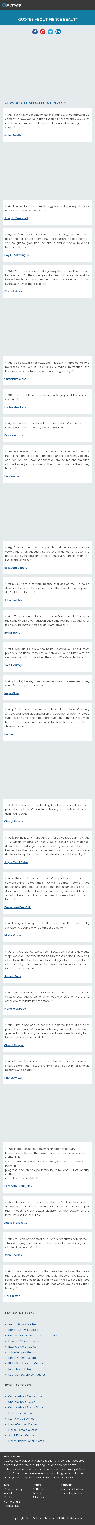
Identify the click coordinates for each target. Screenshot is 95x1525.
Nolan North (12, 135)
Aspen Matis (12, 976)
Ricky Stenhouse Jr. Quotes (26, 1363)
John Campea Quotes (22, 1352)
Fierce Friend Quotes (22, 1413)
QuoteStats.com (45, 1518)
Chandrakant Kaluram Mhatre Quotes (32, 1335)
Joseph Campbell (16, 218)
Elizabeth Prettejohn (18, 1186)
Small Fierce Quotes (21, 1435)
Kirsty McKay (13, 935)
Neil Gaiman (12, 1295)
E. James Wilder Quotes (23, 1341)
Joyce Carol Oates (16, 862)
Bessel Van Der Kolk (17, 907)
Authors (38, 1489)
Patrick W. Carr (14, 1077)
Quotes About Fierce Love (25, 1396)
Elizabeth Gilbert (15, 567)
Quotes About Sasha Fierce (26, 1407)
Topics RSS (11, 1505)
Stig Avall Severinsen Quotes (27, 1374)
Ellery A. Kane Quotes (22, 1346)
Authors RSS (12, 1501)
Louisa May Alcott (15, 407)
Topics (37, 1493)
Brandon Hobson (15, 435)
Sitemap (38, 1497)
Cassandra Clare (15, 378)
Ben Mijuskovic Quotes (23, 1329)
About (8, 1493)
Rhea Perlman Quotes (22, 1357)
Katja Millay (11, 693)
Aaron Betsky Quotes (22, 1324)
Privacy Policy (13, 1489)
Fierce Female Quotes (22, 1429)
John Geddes (13, 600)
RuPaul (9, 734)
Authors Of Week (72, 1489)
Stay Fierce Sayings (21, 1418)
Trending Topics (72, 1493)
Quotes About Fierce (21, 1401)
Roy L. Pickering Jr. (16, 255)
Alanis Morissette (15, 1222)
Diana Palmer (13, 291)
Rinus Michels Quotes (22, 1369)
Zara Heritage (13, 665)
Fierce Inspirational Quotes (26, 1441)
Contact (9, 1497)
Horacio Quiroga (15, 1008)
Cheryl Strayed (14, 821)
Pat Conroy (11, 476)
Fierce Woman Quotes (23, 1424)
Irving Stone (12, 632)
